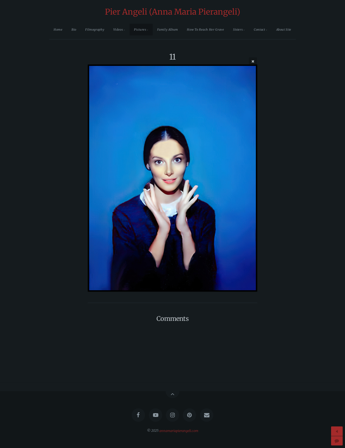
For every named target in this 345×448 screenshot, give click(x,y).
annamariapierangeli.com (178, 431)
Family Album (167, 29)
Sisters (238, 29)
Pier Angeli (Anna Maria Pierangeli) (172, 12)
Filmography (94, 29)
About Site (283, 29)
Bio (74, 29)
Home (58, 29)
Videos (118, 29)
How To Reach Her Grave (205, 29)
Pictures (140, 29)
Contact (259, 29)
